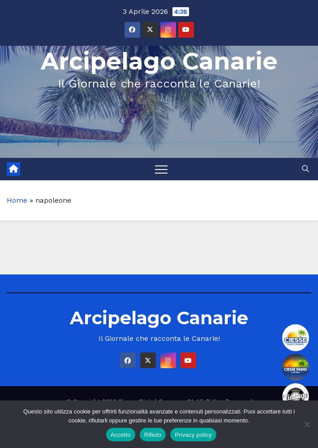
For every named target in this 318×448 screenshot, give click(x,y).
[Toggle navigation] (161, 169)
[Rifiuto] (306, 424)
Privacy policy (193, 434)
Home (17, 200)
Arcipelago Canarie (159, 61)
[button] (305, 169)
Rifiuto (153, 434)
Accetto (121, 434)
